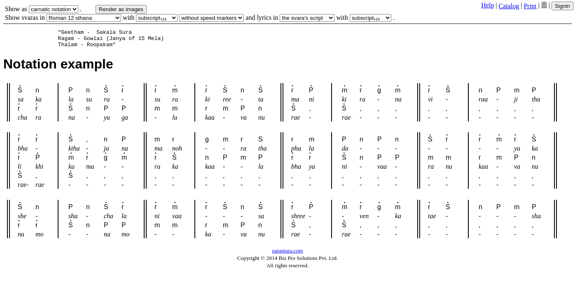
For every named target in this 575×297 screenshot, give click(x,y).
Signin (562, 6)
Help (487, 5)
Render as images (121, 9)
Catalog (508, 5)
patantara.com (287, 254)
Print (530, 5)
